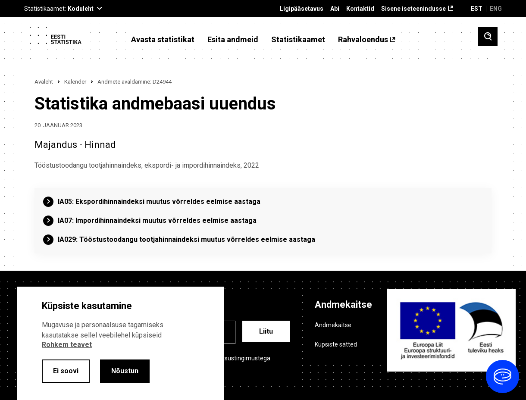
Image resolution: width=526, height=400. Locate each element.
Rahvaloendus (363, 39)
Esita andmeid (232, 39)
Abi (334, 9)
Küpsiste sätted (336, 344)
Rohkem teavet (67, 345)
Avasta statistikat (162, 39)
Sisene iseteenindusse (413, 9)
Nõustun (124, 371)
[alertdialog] (120, 343)
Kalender (75, 81)
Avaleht (43, 81)
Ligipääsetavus (301, 9)
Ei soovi (65, 371)
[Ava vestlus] (502, 376)
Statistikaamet (298, 39)
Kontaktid (360, 9)
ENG (496, 8)
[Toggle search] (488, 36)
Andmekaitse (333, 325)
